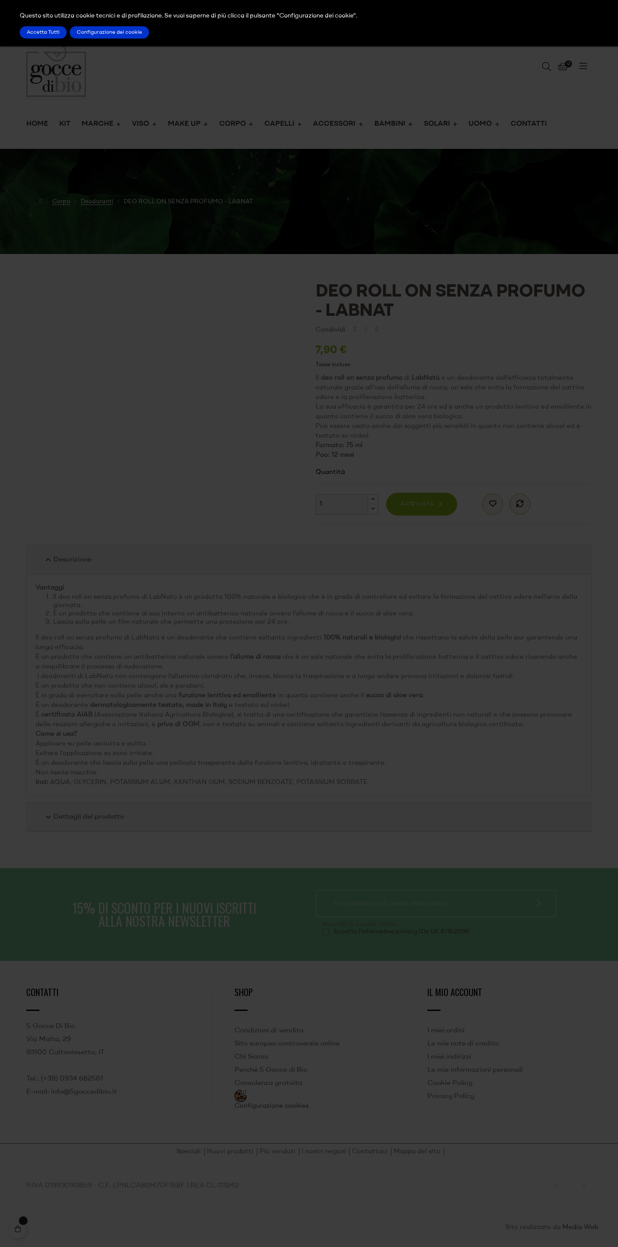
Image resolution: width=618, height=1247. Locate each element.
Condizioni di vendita (269, 1030)
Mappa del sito (417, 1151)
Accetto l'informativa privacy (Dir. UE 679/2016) (402, 932)
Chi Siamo (251, 1056)
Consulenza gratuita (268, 1083)
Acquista (417, 504)
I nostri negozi (324, 1151)
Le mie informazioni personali (475, 1070)
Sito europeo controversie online (287, 1043)
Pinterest (377, 329)
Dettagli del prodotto (83, 817)
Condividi (355, 329)
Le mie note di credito (463, 1043)
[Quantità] (342, 504)
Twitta (366, 329)
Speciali (188, 1151)
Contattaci (369, 1151)
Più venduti (277, 1151)
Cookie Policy (449, 1083)
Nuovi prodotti (230, 1151)
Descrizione (67, 560)
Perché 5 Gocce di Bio (270, 1070)
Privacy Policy (450, 1096)
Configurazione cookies (271, 1106)
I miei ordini (446, 1030)
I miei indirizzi (449, 1056)
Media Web (580, 1227)
